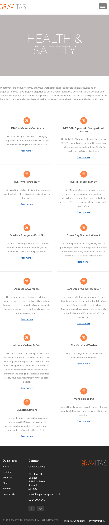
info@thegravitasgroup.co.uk (44, 494)
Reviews (7, 488)
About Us (7, 477)
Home (5, 466)
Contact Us (8, 493)
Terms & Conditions (74, 520)
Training (7, 471)
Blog (5, 482)
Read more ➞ (27, 151)
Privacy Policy (97, 520)
